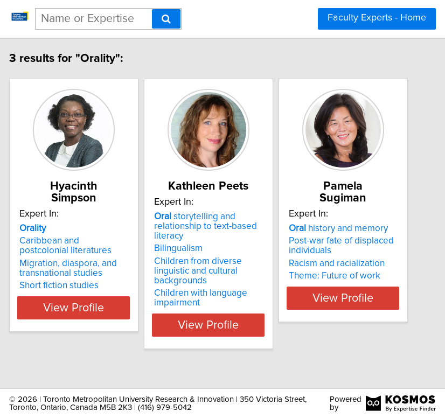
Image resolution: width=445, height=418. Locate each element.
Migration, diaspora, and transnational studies (79, 268)
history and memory (349, 228)
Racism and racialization (348, 263)
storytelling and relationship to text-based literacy (216, 238)
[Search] (166, 19)
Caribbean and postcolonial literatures (77, 245)
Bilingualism (189, 260)
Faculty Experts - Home (377, 18)
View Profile (85, 337)
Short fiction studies (70, 285)
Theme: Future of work (346, 276)
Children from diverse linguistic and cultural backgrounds (209, 282)
